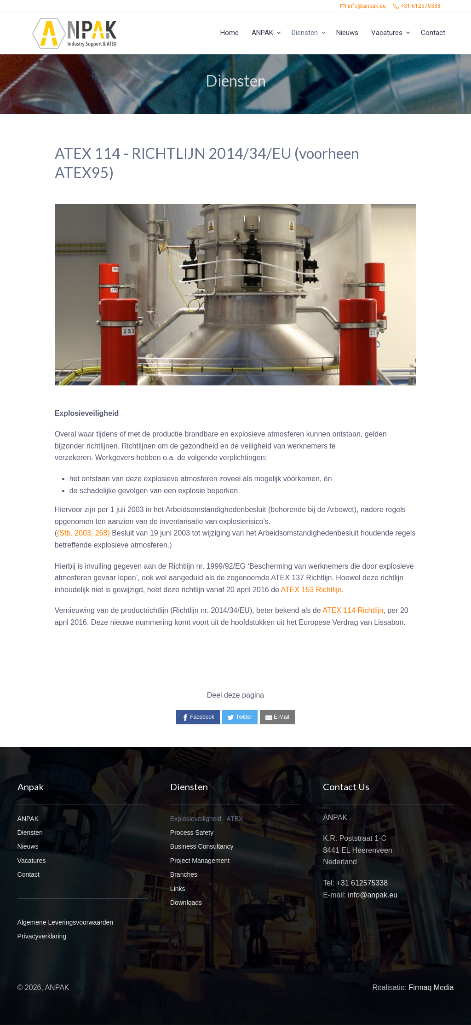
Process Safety (191, 832)
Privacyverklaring (42, 936)
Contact (433, 33)
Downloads (186, 902)
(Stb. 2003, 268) (83, 533)
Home (229, 33)
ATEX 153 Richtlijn (311, 590)
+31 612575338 (417, 6)
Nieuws (347, 33)
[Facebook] (198, 717)
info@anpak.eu (363, 6)
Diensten (305, 33)
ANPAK (262, 33)
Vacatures (386, 33)
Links (177, 888)
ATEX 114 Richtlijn (352, 610)
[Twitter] (240, 717)
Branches (183, 874)
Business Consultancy (202, 846)
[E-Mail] (277, 717)
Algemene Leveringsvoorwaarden (65, 922)
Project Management (200, 860)
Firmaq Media (431, 987)
